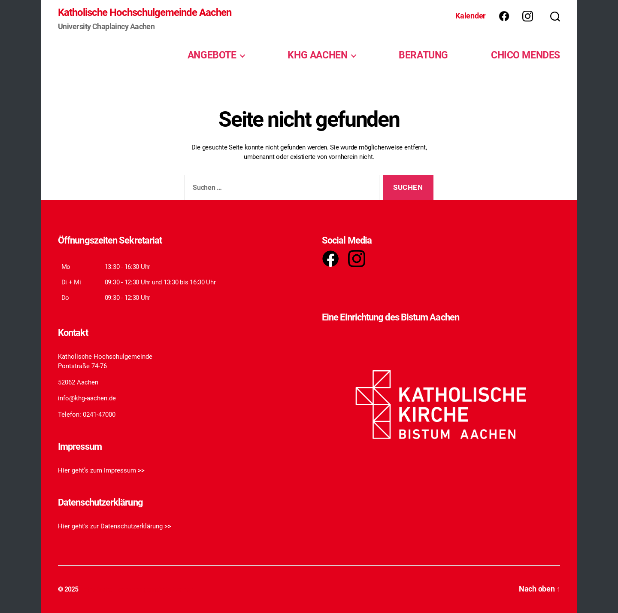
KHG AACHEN (317, 55)
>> (141, 470)
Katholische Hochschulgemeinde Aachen (144, 12)
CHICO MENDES (525, 55)
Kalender (470, 15)
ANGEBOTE (212, 55)
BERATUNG (423, 55)
